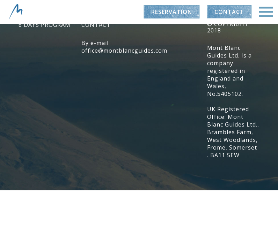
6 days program (45, 25)
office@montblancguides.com (124, 50)
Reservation (171, 12)
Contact (229, 12)
